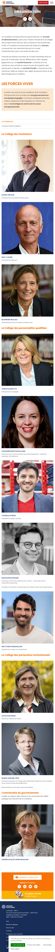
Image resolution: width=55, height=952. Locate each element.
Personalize (47, 945)
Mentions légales (12, 925)
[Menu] (51, 3)
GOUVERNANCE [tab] (7, 121)
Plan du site (10, 928)
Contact (9, 931)
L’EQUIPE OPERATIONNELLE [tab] (11, 126)
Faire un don (44, 3)
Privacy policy (15, 949)
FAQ (7, 921)
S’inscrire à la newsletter (27, 877)
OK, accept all (18, 945)
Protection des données (14, 934)
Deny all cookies (33, 945)
